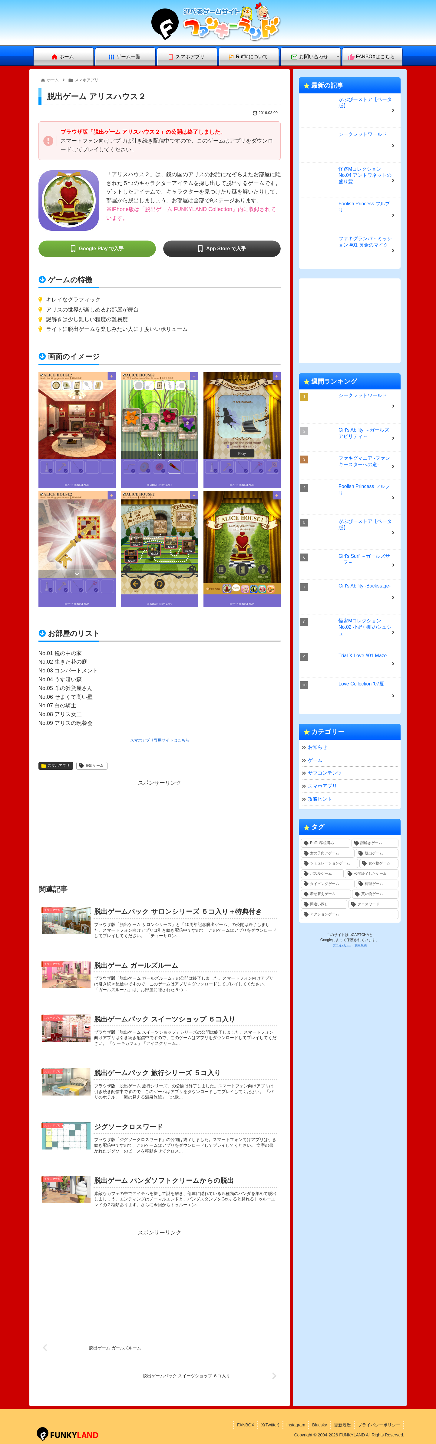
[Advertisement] (159, 830)
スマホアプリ (55, 766)
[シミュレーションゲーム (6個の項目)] (329, 863)
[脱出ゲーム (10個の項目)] (377, 853)
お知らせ (317, 747)
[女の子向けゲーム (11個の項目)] (328, 853)
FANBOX (245, 1424)
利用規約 (361, 945)
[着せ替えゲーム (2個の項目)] (326, 894)
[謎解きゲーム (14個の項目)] (375, 843)
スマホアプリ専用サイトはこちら (159, 740)
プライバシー (342, 945)
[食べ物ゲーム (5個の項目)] (378, 863)
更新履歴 (342, 1424)
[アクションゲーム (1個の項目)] (349, 914)
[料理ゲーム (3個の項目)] (377, 884)
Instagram (295, 1424)
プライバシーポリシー (379, 1424)
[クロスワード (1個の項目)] (373, 904)
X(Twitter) (270, 1424)
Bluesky (319, 1424)
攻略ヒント (320, 799)
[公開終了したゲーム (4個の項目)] (371, 873)
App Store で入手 (226, 249)
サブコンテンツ (325, 773)
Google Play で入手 (101, 249)
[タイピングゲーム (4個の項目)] (328, 884)
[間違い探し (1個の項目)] (324, 904)
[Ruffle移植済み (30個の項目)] (325, 843)
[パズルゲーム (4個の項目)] (322, 873)
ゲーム (315, 760)
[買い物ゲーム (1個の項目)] (375, 894)
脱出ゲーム (91, 765)
